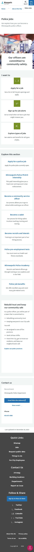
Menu (31, 3)
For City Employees (17, 460)
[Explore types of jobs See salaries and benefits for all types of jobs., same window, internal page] (17, 133)
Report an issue (17, 485)
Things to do (17, 456)
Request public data (17, 451)
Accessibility (23, 538)
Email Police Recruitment (16, 400)
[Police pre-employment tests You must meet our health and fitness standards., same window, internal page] (17, 252)
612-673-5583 (8, 416)
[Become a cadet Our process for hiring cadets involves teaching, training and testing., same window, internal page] (17, 219)
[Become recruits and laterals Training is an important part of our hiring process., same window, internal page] (17, 236)
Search (25, 3)
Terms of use (11, 538)
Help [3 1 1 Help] (17, 472)
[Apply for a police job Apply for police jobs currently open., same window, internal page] (17, 163)
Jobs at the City (17, 9)
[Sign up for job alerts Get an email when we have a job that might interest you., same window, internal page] (17, 111)
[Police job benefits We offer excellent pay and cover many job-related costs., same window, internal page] (17, 287)
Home (3, 9)
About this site (11, 534)
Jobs (17, 447)
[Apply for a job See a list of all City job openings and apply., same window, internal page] (17, 88)
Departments (17, 481)
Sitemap (17, 443)
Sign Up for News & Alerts (17, 499)
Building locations (17, 477)
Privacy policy (23, 534)
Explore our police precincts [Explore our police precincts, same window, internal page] (13, 349)
